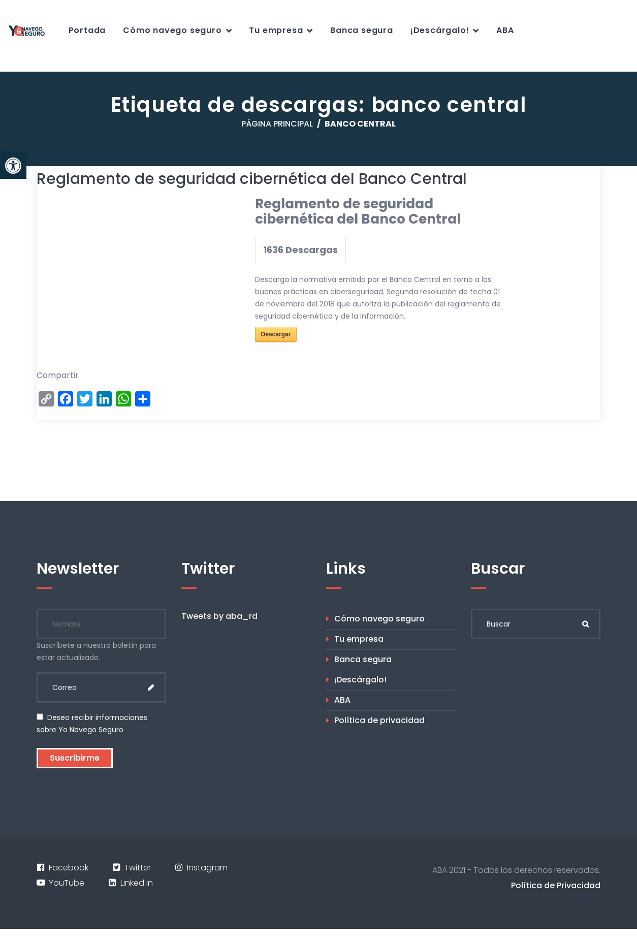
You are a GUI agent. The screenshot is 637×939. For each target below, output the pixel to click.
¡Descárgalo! (439, 30)
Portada (87, 30)
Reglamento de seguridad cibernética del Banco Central (252, 178)
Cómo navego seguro (172, 30)
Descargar (276, 334)
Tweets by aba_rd (219, 616)
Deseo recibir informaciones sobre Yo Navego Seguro (92, 723)
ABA (505, 30)
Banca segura (361, 30)
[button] (13, 165)
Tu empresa (276, 30)
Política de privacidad (379, 720)
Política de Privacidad (555, 885)
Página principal (277, 124)
